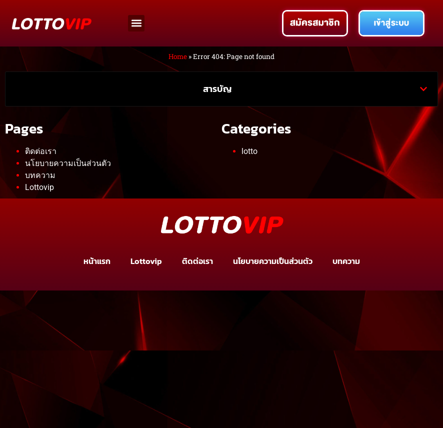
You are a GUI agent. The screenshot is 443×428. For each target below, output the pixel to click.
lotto (250, 151)
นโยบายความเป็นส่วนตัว (68, 163)
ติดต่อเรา (40, 151)
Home (177, 56)
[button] (136, 23)
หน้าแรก (97, 261)
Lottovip (39, 187)
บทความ (40, 175)
